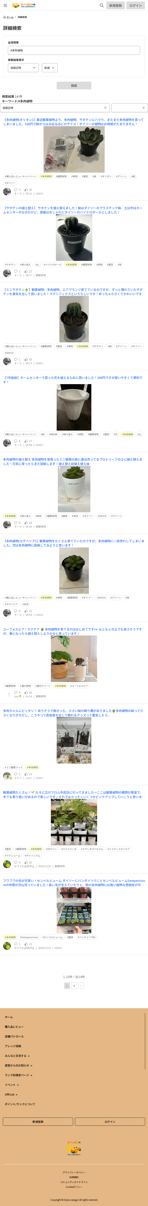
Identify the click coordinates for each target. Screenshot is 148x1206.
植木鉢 (53, 434)
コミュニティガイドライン (74, 1182)
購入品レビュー (14, 1027)
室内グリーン (43, 685)
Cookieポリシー (74, 1186)
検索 (74, 85)
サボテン (11, 264)
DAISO (10, 352)
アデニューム (13, 855)
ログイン (136, 5)
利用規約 (74, 1177)
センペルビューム (53, 937)
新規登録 (115, 5)
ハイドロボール (53, 264)
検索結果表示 (16, 60)
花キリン (52, 849)
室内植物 (26, 685)
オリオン (107, 176)
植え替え (26, 264)
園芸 (85, 176)
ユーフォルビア (80, 685)
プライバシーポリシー (74, 1172)
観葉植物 (62, 176)
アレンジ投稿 (13, 1046)
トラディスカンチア (119, 849)
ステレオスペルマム (92, 849)
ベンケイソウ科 (87, 937)
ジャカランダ (70, 849)
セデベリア (12, 604)
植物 (75, 176)
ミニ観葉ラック (14, 767)
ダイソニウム (33, 855)
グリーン (122, 176)
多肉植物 (46, 176)
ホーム (8, 17)
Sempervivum (30, 937)
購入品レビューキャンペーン (21, 176)
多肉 (75, 515)
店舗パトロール (14, 1036)
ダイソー (11, 182)
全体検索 (13, 42)
